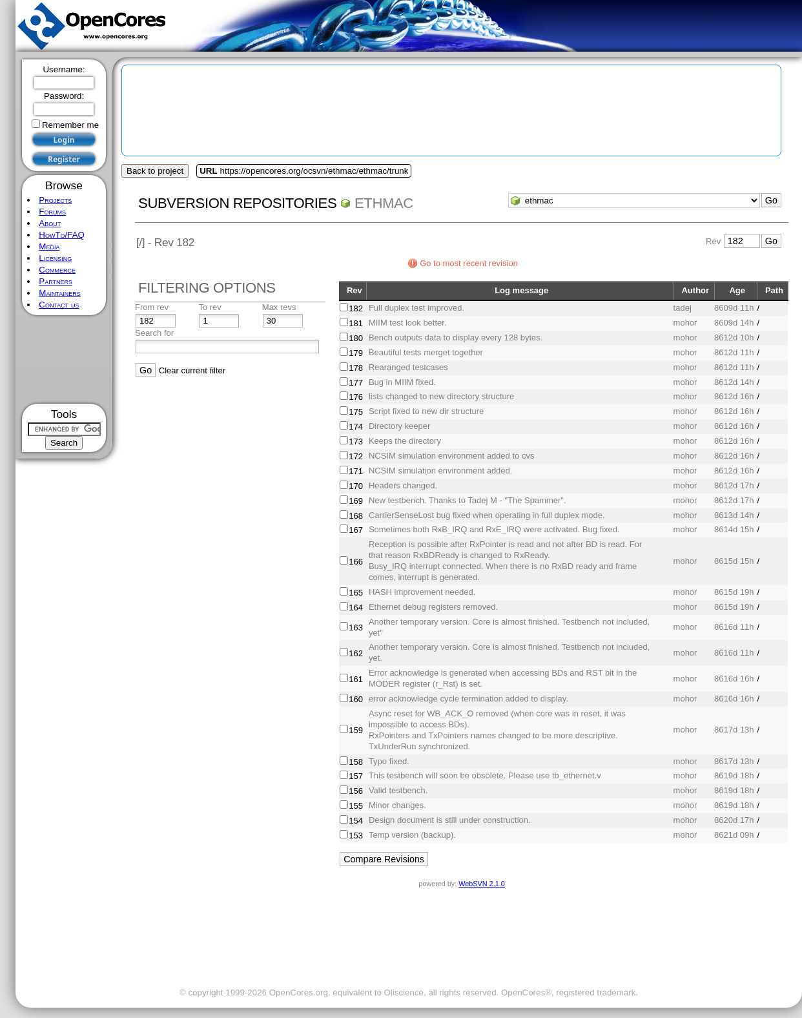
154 (356, 821)
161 (356, 679)
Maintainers (59, 293)
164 (356, 607)
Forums (52, 211)
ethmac (384, 203)
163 (356, 627)
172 (356, 456)
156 (356, 791)
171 (356, 471)
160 (356, 699)
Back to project (155, 171)
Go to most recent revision (469, 263)
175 (356, 412)
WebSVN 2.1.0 (481, 884)
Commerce (57, 270)
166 (356, 561)
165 (356, 592)
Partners (55, 281)
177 (356, 383)
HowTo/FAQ (62, 235)
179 (356, 353)
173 (356, 441)
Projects (55, 200)
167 (356, 530)
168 (356, 516)
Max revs (279, 307)
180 (356, 338)
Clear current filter (192, 370)
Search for (154, 333)
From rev (152, 307)
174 (356, 426)
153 (356, 835)
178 (356, 368)
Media (49, 246)
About (50, 223)
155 (356, 806)
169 (356, 501)
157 (356, 776)
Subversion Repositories (237, 203)
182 (356, 308)
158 (356, 762)
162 (356, 653)
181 (356, 323)
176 (356, 397)
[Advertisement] (64, 359)
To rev (209, 307)
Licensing (55, 258)
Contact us (59, 304)
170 (356, 486)
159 (356, 730)
